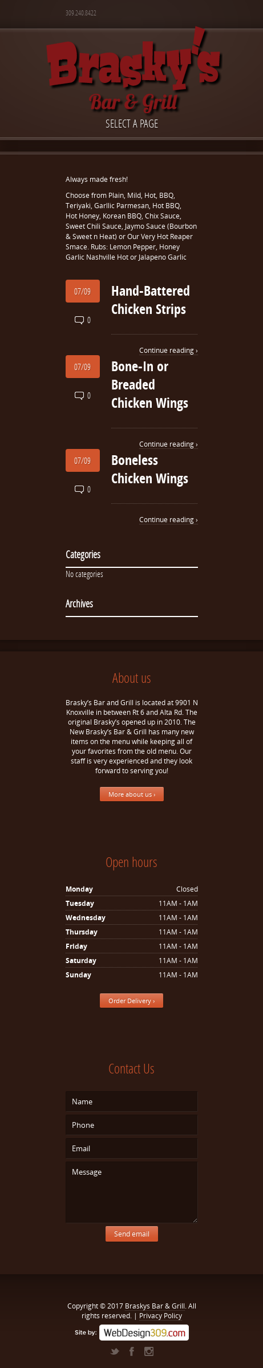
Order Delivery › (131, 1000)
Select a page (132, 123)
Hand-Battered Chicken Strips (150, 299)
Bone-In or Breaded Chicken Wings (149, 384)
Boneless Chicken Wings (149, 469)
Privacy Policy (160, 1316)
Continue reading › (168, 350)
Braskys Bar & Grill (155, 1306)
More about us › (131, 794)
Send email (131, 1234)
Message (132, 1192)
